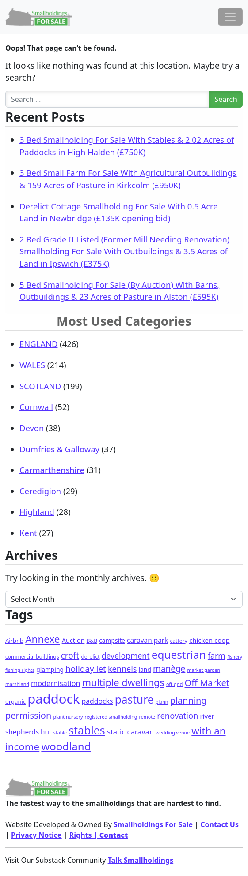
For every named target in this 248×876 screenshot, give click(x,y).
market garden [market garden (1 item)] (204, 670)
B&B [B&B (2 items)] (92, 641)
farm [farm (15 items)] (216, 655)
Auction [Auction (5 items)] (73, 640)
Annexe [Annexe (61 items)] (42, 639)
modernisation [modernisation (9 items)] (55, 683)
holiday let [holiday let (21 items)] (85, 669)
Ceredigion (40, 490)
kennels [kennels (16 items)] (122, 669)
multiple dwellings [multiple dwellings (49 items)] (123, 682)
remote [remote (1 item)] (147, 717)
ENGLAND (38, 343)
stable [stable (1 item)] (60, 733)
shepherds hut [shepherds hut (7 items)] (28, 732)
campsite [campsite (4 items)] (112, 640)
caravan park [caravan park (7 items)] (147, 640)
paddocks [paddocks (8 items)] (97, 701)
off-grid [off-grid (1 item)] (174, 684)
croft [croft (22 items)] (70, 655)
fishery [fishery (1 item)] (234, 657)
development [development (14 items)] (126, 655)
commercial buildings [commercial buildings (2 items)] (32, 656)
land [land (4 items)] (145, 669)
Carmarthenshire (51, 469)
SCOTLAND (40, 385)
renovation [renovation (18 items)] (177, 715)
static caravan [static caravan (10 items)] (130, 732)
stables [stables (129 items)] (87, 730)
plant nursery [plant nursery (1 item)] (68, 717)
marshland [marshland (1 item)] (17, 684)
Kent (28, 532)
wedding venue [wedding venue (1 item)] (173, 733)
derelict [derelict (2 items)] (90, 656)
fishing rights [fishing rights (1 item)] (19, 670)
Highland (36, 511)
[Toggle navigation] (230, 17)
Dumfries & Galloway (59, 449)
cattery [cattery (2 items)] (178, 641)
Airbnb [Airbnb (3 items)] (14, 641)
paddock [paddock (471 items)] (53, 699)
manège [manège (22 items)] (169, 669)
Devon (31, 427)
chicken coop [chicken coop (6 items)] (209, 640)
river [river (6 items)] (207, 716)
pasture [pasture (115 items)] (134, 699)
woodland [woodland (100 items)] (66, 746)
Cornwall (36, 406)
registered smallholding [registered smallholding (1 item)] (111, 717)
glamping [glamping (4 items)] (50, 669)
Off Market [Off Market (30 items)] (207, 683)
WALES (32, 364)
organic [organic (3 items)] (15, 701)
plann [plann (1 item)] (162, 702)
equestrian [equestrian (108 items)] (179, 654)
